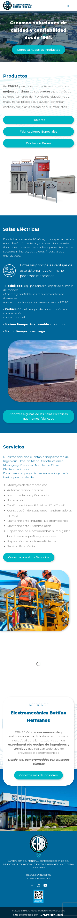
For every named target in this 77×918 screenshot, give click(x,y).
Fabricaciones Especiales (38, 131)
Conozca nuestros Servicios (28, 557)
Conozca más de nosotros (38, 775)
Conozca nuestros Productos (38, 50)
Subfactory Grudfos (38, 878)
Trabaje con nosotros (38, 875)
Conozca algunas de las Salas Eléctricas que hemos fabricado (38, 416)
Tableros (38, 120)
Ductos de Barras (38, 143)
